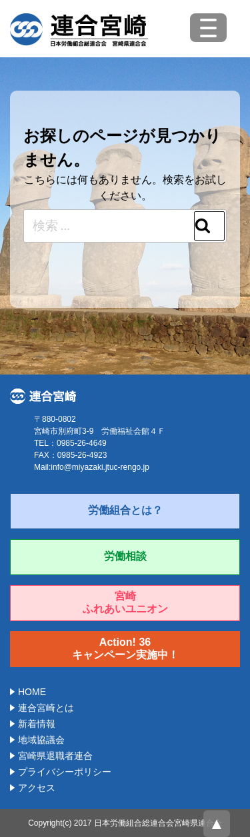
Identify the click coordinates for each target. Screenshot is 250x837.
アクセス (36, 787)
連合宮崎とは (46, 707)
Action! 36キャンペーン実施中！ (125, 648)
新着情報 (36, 723)
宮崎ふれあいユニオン (125, 602)
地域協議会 (41, 739)
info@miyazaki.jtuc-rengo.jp (100, 467)
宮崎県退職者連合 (55, 755)
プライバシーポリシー (64, 771)
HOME (32, 691)
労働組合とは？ (125, 510)
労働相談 (125, 556)
